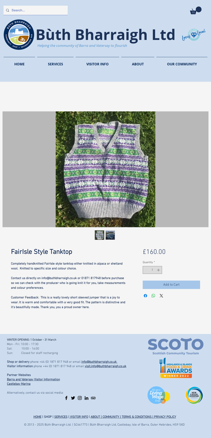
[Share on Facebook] (145, 295)
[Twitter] (73, 398)
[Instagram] (79, 398)
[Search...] (35, 10)
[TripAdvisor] (93, 398)
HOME (37, 417)
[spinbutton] (152, 270)
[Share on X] (161, 295)
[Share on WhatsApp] (153, 295)
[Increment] (158, 270)
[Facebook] (66, 398)
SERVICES (60, 417)
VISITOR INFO (78, 417)
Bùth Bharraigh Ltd (105, 34)
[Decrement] (146, 270)
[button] (196, 10)
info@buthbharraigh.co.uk (99, 362)
